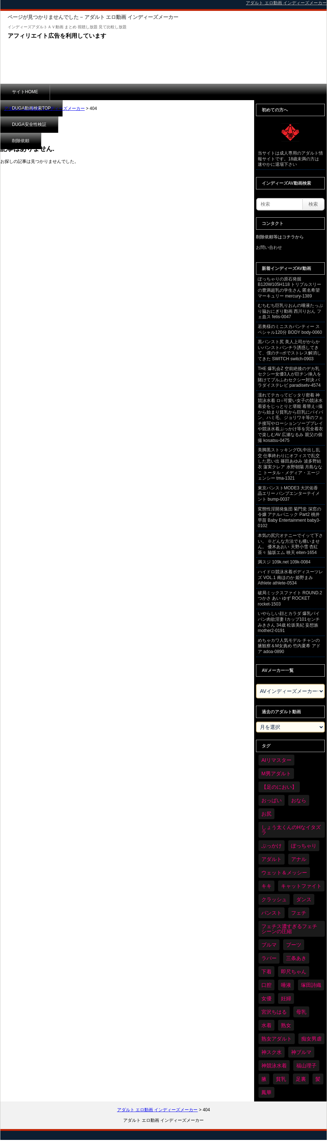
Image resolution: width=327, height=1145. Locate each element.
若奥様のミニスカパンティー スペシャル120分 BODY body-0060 (290, 329)
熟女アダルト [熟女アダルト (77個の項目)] (276, 1039)
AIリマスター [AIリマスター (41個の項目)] (276, 760)
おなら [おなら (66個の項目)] (298, 800)
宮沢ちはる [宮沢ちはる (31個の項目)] (274, 1012)
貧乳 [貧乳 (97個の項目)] (281, 1079)
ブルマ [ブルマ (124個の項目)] (269, 945)
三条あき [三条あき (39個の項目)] (296, 958)
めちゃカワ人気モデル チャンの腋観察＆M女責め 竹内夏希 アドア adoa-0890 (289, 646)
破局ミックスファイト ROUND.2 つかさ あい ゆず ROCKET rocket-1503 (290, 598)
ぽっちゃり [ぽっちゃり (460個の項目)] (303, 846)
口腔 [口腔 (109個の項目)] (266, 985)
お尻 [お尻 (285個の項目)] (266, 814)
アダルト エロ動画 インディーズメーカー (44, 108)
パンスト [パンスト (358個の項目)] (271, 913)
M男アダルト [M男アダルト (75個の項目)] (276, 773)
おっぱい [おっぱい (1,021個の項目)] (271, 800)
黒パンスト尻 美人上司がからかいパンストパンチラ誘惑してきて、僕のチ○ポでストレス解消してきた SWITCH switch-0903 (289, 350)
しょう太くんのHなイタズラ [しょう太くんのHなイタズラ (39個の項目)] (291, 829)
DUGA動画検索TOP (81, 91)
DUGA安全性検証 (141, 91)
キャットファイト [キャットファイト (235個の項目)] (301, 886)
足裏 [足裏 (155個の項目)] (301, 1079)
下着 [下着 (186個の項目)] (266, 971)
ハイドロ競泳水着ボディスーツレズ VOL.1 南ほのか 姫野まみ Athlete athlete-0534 (290, 577)
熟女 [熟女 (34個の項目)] (286, 1025)
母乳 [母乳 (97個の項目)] (301, 1012)
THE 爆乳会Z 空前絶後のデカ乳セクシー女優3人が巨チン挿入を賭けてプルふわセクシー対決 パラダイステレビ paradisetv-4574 (289, 377)
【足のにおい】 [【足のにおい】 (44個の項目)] (279, 787)
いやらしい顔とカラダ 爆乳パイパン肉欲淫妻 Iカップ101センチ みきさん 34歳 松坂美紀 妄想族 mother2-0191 (289, 622)
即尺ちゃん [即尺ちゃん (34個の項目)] (293, 971)
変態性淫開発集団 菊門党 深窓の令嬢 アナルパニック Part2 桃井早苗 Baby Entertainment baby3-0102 (289, 517)
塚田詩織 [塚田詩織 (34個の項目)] (311, 985)
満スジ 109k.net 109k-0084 (284, 562)
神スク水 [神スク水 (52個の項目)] (271, 1052)
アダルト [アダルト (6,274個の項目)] (271, 859)
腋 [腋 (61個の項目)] (263, 1079)
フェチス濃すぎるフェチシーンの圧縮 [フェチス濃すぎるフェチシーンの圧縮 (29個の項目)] (289, 928)
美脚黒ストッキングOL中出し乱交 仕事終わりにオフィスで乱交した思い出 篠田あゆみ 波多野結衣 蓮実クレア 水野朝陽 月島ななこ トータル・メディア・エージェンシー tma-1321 (290, 464)
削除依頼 (190, 91)
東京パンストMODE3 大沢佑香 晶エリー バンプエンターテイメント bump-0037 (289, 493)
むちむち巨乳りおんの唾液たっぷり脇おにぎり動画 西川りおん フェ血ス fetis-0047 (290, 311)
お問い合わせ (269, 247)
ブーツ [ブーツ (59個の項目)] (293, 945)
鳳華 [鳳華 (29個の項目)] (266, 1092)
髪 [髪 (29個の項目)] (317, 1079)
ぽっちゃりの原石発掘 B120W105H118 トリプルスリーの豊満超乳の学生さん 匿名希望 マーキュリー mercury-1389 (289, 287)
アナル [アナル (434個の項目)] (298, 859)
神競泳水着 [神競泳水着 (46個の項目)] (274, 1065)
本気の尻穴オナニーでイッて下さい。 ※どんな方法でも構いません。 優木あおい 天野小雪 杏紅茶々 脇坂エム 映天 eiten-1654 (290, 544)
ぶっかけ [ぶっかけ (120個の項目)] (271, 846)
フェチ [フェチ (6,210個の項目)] (298, 913)
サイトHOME (25, 91)
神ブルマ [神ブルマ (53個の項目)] (301, 1052)
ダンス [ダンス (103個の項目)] (303, 899)
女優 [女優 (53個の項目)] (266, 998)
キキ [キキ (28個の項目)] (266, 886)
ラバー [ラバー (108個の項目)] (269, 958)
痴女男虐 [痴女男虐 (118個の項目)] (311, 1039)
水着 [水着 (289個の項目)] (266, 1025)
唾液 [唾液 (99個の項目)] (286, 985)
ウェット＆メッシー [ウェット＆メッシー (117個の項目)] (284, 872)
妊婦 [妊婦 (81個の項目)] (286, 998)
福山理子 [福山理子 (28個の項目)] (306, 1065)
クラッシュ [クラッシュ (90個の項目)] (274, 899)
